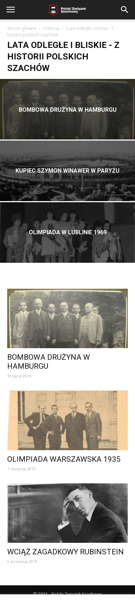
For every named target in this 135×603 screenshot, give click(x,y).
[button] (125, 9)
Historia (51, 28)
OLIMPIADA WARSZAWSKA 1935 (64, 459)
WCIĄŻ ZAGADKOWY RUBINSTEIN (65, 551)
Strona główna (21, 28)
